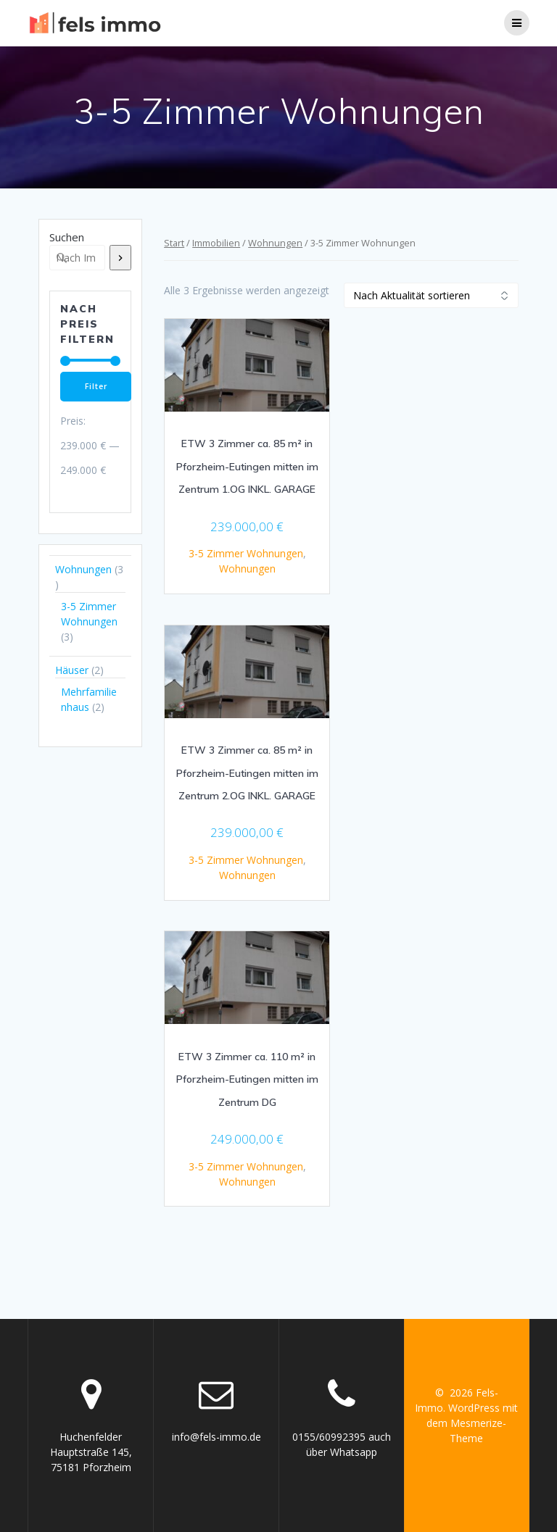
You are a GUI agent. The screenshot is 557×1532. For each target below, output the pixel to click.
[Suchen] (120, 257)
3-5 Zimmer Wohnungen (246, 553)
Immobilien (216, 242)
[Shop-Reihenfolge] (431, 295)
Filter (96, 386)
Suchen (66, 237)
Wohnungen (275, 242)
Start (174, 242)
